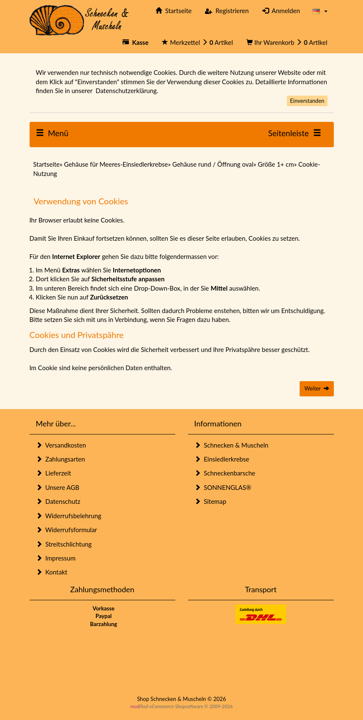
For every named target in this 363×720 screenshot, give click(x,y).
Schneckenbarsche (224, 473)
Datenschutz (58, 501)
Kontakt (52, 572)
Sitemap (210, 501)
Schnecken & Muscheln (231, 445)
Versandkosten (61, 445)
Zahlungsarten (60, 459)
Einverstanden (307, 100)
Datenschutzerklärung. (127, 90)
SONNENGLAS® (222, 487)
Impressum (56, 558)
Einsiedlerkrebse (221, 459)
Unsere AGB (57, 487)
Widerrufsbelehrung (68, 515)
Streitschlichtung (64, 544)
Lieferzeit (53, 473)
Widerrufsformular (66, 529)
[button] (320, 10)
